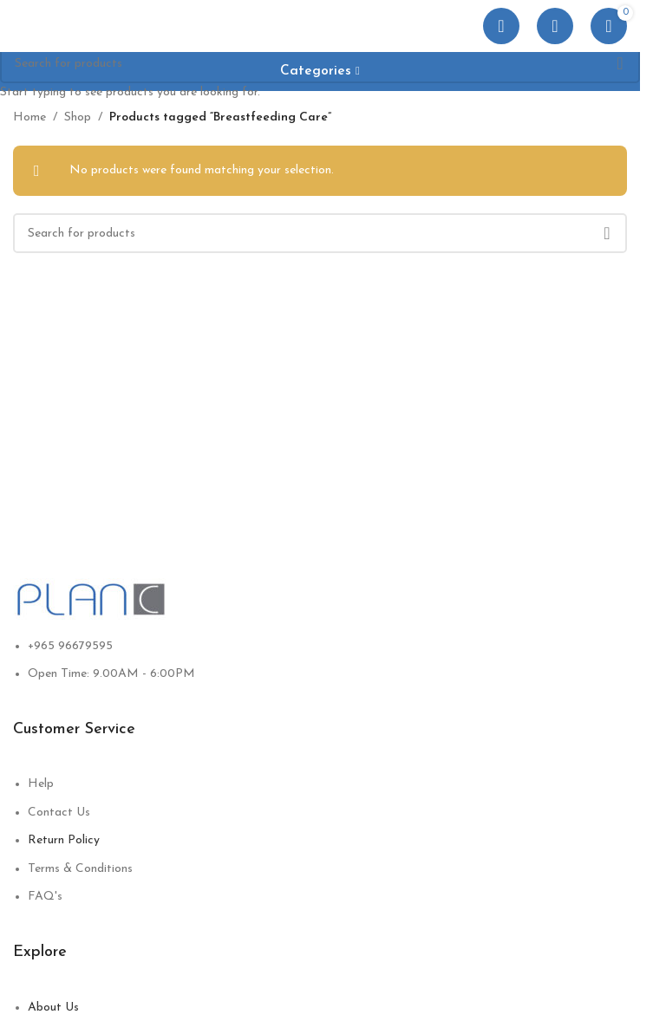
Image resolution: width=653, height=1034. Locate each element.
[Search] (555, 26)
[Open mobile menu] (501, 26)
